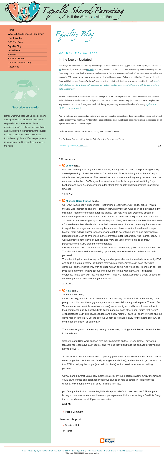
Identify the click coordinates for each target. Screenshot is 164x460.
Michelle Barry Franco (78, 201)
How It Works (59, 451)
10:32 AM (67, 194)
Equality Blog (81, 451)
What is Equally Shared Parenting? (40, 451)
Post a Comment (74, 411)
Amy (68, 290)
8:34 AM (66, 404)
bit (60, 69)
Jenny (69, 165)
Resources (139, 451)
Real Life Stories (110, 451)
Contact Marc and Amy (125, 451)
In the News (92, 451)
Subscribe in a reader (25, 107)
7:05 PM (83, 145)
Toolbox (100, 451)
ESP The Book (70, 451)
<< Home (67, 431)
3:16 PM (66, 283)
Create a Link (72, 425)
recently (90, 69)
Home (24, 451)
